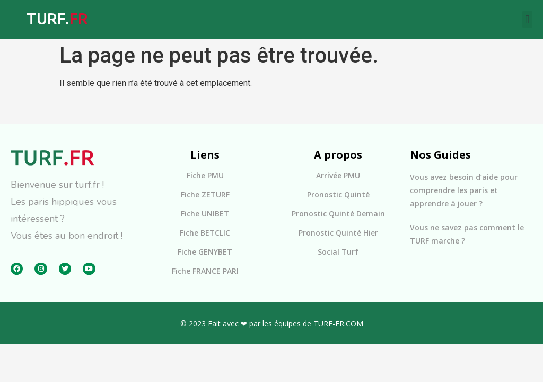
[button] (527, 19)
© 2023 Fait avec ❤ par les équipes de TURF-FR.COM (271, 323)
